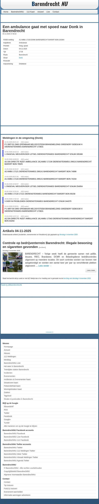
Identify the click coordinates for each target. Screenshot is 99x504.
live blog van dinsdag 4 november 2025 (77, 278)
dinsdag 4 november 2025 (69, 235)
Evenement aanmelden (13, 492)
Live (48, 12)
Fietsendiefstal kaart (12, 386)
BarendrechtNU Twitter (13, 447)
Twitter (6, 413)
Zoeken (7, 392)
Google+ (7, 419)
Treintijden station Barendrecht (16, 370)
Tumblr (7, 423)
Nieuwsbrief (8, 406)
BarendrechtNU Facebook (14, 433)
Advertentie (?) (49, 332)
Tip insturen (8, 485)
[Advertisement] (77, 18)
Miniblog (7, 360)
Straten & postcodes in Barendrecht (18, 399)
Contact (56, 12)
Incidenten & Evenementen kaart (17, 379)
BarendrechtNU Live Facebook (16, 437)
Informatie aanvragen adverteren (17, 495)
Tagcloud (7, 396)
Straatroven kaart (11, 383)
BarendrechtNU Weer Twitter (15, 454)
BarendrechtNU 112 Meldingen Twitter (19, 451)
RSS (6, 410)
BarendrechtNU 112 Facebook (16, 440)
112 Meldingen (10, 356)
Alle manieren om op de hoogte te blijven (20, 426)
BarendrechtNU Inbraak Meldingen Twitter (21, 457)
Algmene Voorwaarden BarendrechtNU (20, 475)
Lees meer (91, 270)
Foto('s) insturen (10, 489)
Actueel (41, 12)
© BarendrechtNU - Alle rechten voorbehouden (23, 468)
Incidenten (8, 373)
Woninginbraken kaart (13, 389)
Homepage (8, 347)
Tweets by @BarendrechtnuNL (11, 285)
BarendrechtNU (17, 12)
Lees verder (45, 266)
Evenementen (9, 376)
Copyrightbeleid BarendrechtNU (17, 471)
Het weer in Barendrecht (14, 366)
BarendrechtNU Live (12, 363)
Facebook (8, 416)
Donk (21, 58)
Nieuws (7, 353)
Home (5, 12)
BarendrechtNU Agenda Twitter (16, 461)
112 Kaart (31, 12)
